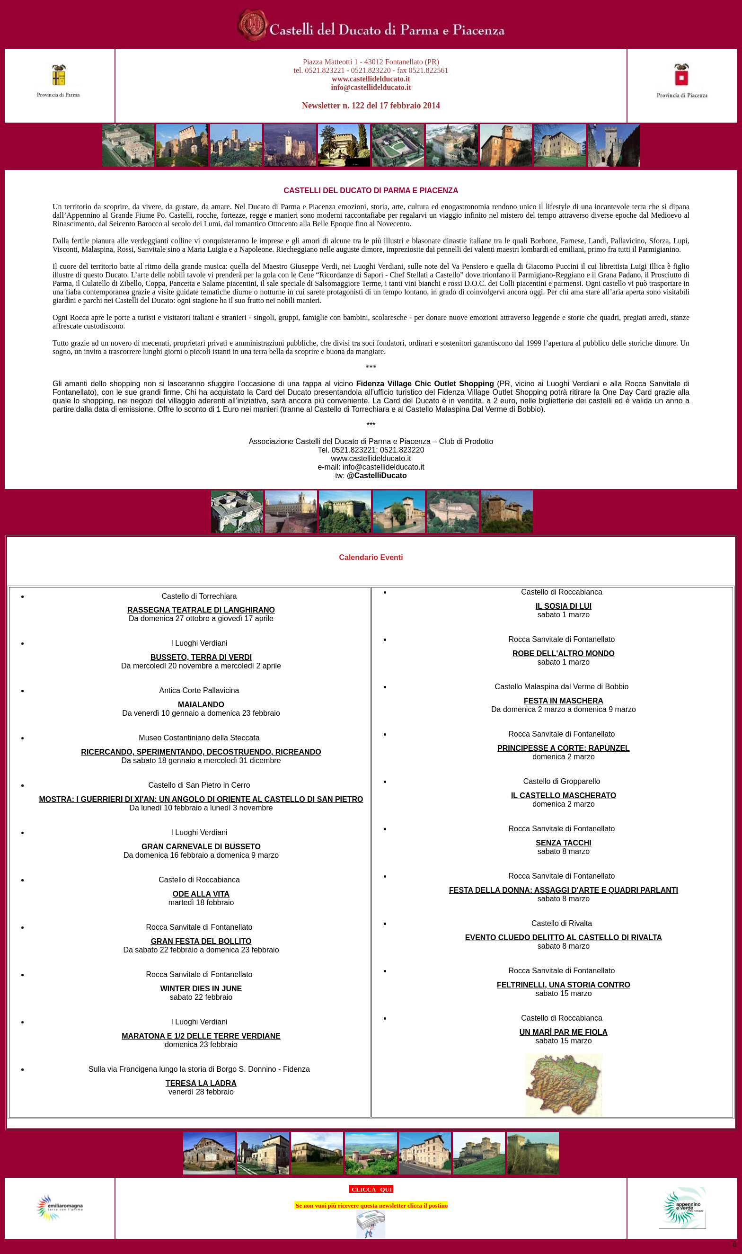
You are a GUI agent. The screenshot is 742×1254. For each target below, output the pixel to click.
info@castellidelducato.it (371, 87)
